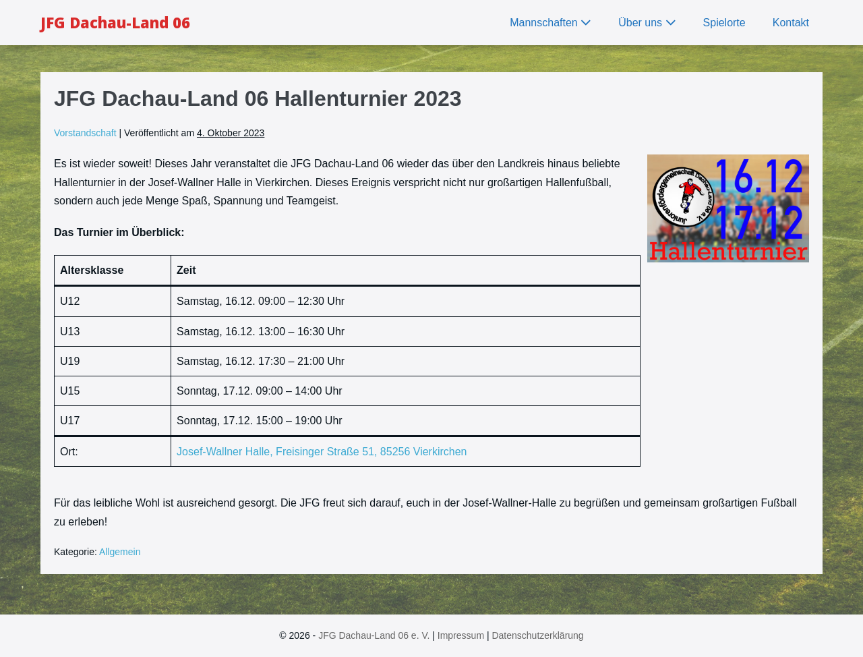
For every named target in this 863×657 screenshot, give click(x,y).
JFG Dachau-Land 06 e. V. (373, 635)
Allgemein (119, 551)
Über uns (647, 22)
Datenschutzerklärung (537, 635)
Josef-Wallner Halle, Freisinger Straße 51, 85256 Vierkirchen (322, 451)
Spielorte (724, 22)
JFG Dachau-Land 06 (115, 22)
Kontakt (791, 22)
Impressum (461, 635)
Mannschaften (550, 22)
